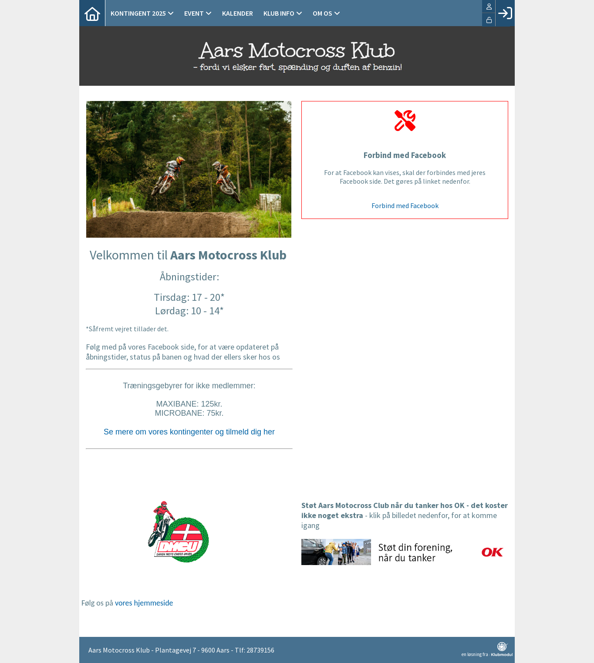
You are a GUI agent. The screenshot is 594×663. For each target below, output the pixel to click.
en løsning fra (487, 649)
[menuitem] (92, 13)
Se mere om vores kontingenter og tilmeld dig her (189, 431)
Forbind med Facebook (405, 205)
